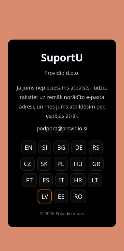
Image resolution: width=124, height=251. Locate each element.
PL (60, 164)
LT (95, 180)
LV (44, 196)
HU (78, 164)
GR (96, 164)
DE (79, 147)
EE (61, 196)
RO (78, 196)
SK (44, 164)
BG (61, 147)
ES (46, 180)
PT (29, 180)
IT (61, 180)
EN (29, 147)
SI (44, 147)
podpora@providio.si (62, 128)
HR (78, 180)
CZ (27, 164)
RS (95, 147)
